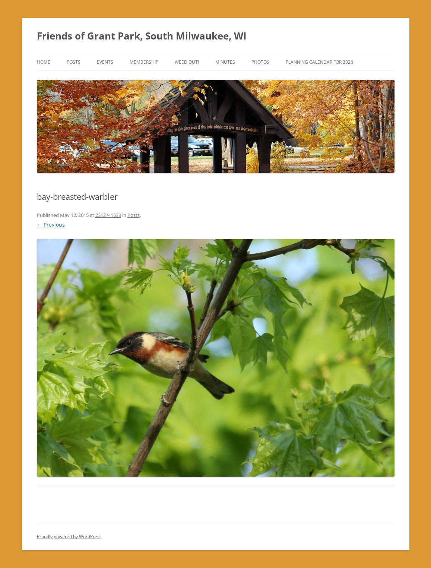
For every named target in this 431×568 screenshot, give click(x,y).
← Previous (51, 224)
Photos (260, 62)
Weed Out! (187, 62)
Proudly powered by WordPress (69, 536)
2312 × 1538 (108, 215)
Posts (73, 62)
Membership (144, 62)
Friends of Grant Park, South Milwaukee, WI (142, 35)
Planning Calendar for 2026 (319, 62)
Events (105, 62)
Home (43, 62)
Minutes (225, 62)
